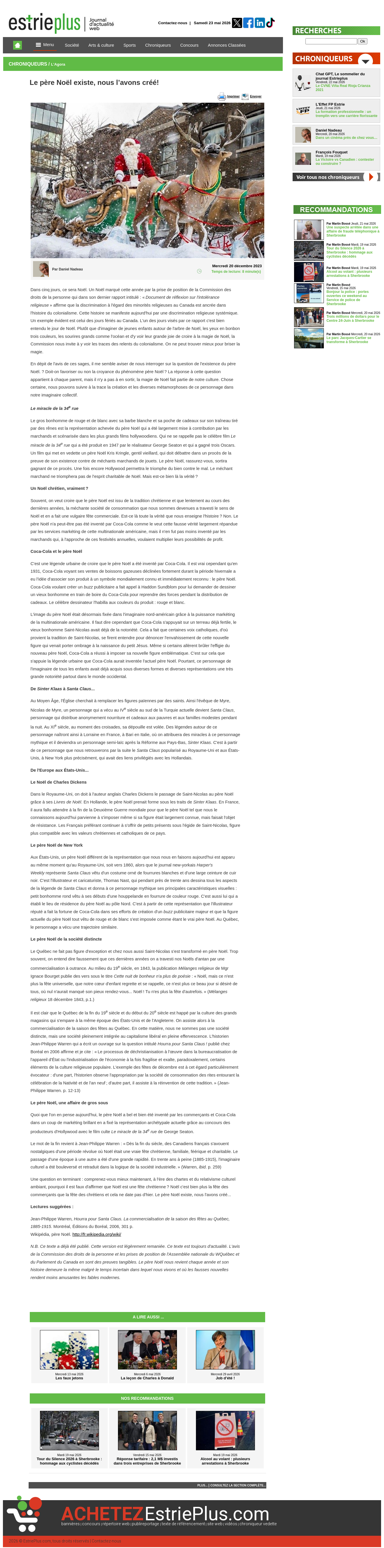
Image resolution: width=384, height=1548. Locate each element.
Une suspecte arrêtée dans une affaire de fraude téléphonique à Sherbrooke (352, 231)
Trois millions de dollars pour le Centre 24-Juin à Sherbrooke (352, 319)
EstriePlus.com (37, 1541)
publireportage (145, 1524)
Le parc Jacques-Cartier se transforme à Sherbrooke (348, 340)
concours (91, 1524)
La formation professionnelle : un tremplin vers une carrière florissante (346, 114)
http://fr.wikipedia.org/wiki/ (96, 1234)
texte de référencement (183, 1524)
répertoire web (116, 1524)
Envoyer (255, 96)
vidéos (231, 1524)
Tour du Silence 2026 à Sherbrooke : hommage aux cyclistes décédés (349, 252)
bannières (70, 1524)
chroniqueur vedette (258, 1524)
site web (215, 1524)
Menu (45, 45)
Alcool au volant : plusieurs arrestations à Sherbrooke (349, 274)
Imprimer (233, 96)
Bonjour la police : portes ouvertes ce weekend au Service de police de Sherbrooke (347, 298)
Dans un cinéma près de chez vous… (346, 138)
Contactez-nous (172, 23)
